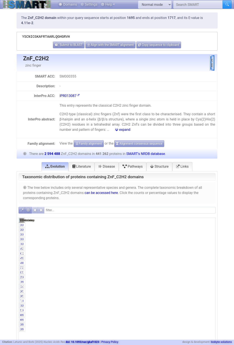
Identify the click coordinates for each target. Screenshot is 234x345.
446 (168, 263)
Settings (88, 4)
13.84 (181, 253)
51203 (194, 291)
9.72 (182, 258)
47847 (194, 286)
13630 (167, 286)
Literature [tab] (81, 166)
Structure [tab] (159, 166)
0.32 (182, 305)
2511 (195, 225)
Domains (68, 4)
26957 (167, 291)
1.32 (182, 310)
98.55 (181, 248)
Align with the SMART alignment (110, 45)
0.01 (210, 324)
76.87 (181, 267)
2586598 (193, 248)
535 (196, 324)
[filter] (130, 210)
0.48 (210, 310)
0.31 (182, 282)
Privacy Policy (109, 341)
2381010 (193, 267)
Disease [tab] (106, 166)
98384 (194, 258)
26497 (167, 296)
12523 (194, 310)
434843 (166, 248)
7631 (167, 301)
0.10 (182, 263)
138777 (194, 253)
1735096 (193, 277)
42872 (167, 258)
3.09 (182, 286)
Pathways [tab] (133, 166)
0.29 (210, 301)
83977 (167, 272)
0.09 (182, 324)
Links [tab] (182, 166)
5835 (167, 310)
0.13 (210, 234)
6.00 (182, 296)
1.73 (182, 301)
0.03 (210, 263)
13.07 (209, 267)
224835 (166, 277)
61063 (167, 253)
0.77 (182, 234)
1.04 (210, 291)
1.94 (210, 296)
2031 (167, 225)
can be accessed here (101, 193)
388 (168, 324)
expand (122, 130)
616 (168, 315)
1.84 (210, 286)
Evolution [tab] (55, 166)
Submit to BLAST (68, 45)
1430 (167, 305)
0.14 (182, 315)
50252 (194, 296)
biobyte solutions (221, 341)
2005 (195, 244)
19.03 (181, 272)
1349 (167, 282)
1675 (167, 244)
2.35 (210, 253)
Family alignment (89, 143)
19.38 (209, 272)
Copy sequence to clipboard (158, 45)
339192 (166, 267)
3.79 (210, 258)
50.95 (181, 277)
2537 (195, 305)
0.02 (210, 315)
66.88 (209, 277)
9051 (195, 282)
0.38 (182, 244)
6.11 (182, 291)
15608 (194, 301)
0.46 (182, 225)
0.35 (210, 282)
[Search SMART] (198, 4)
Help (106, 4)
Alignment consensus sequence (139, 143)
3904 (195, 234)
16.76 (209, 248)
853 (196, 263)
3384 (167, 234)
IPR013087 (69, 96)
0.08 (210, 225)
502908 (194, 272)
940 (196, 315)
